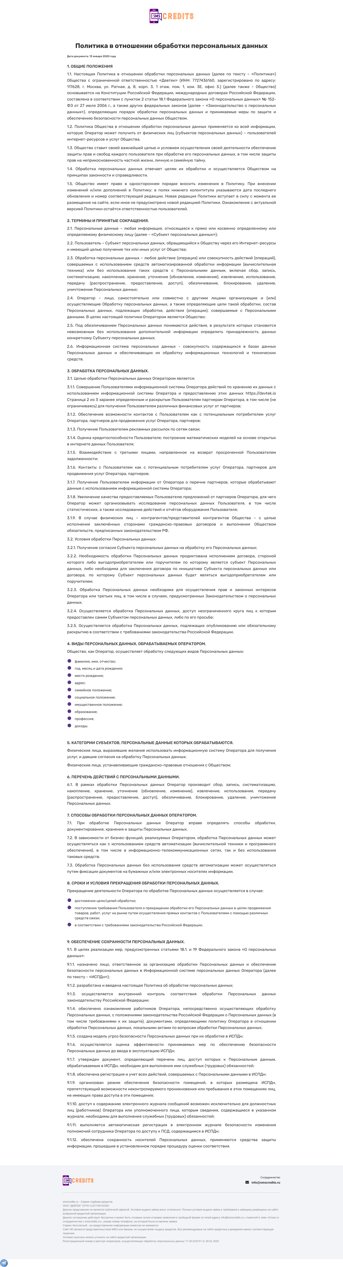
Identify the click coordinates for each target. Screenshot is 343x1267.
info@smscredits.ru (266, 1182)
